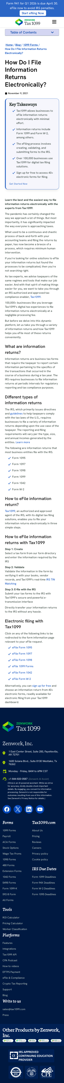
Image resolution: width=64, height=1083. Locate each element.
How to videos (11, 1011)
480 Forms (9, 910)
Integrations (9, 993)
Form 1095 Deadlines (44, 939)
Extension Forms (12, 916)
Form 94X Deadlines (43, 927)
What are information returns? (29, 39)
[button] (52, 32)
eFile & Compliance (14, 1022)
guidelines (16, 458)
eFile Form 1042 (22, 717)
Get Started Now (18, 228)
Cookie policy (40, 904)
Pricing (36, 881)
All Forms (8, 945)
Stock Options (11, 892)
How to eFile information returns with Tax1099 (30, 66)
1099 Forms (9, 875)
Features (7, 988)
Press (6, 1059)
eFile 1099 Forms (22, 711)
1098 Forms (9, 904)
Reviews (36, 886)
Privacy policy (40, 898)
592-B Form (9, 939)
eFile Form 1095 (22, 692)
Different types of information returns (28, 48)
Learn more (23, 487)
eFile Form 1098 (22, 705)
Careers (36, 892)
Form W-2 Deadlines (43, 933)
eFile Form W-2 (21, 724)
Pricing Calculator (13, 968)
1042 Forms (9, 921)
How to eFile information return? (30, 57)
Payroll (7, 881)
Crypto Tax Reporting (15, 1028)
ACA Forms (9, 886)
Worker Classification (15, 974)
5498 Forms (9, 927)
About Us (37, 875)
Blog (5, 1040)
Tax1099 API (10, 999)
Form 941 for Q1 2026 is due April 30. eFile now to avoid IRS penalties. (32, 8)
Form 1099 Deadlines (44, 921)
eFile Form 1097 (22, 698)
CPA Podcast (10, 1005)
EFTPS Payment (11, 1017)
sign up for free (41, 730)
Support (7, 1034)
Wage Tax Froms (12, 898)
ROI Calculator (11, 962)
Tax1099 (35, 342)
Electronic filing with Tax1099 (28, 75)
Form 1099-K (10, 933)
